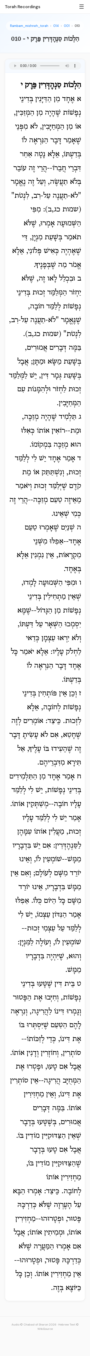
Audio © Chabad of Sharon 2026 (34, 1324)
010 (77, 26)
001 (67, 26)
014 (56, 26)
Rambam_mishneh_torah (29, 26)
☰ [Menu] (81, 6)
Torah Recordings (22, 7)
